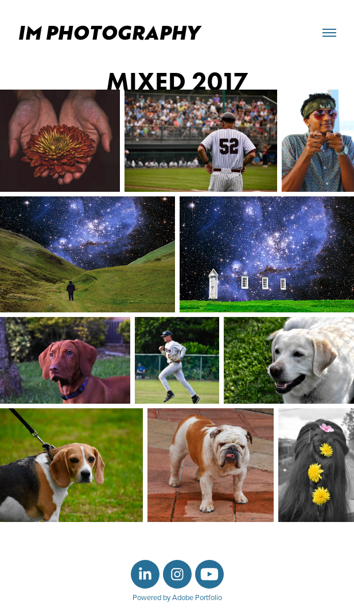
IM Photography (111, 32)
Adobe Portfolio (197, 597)
